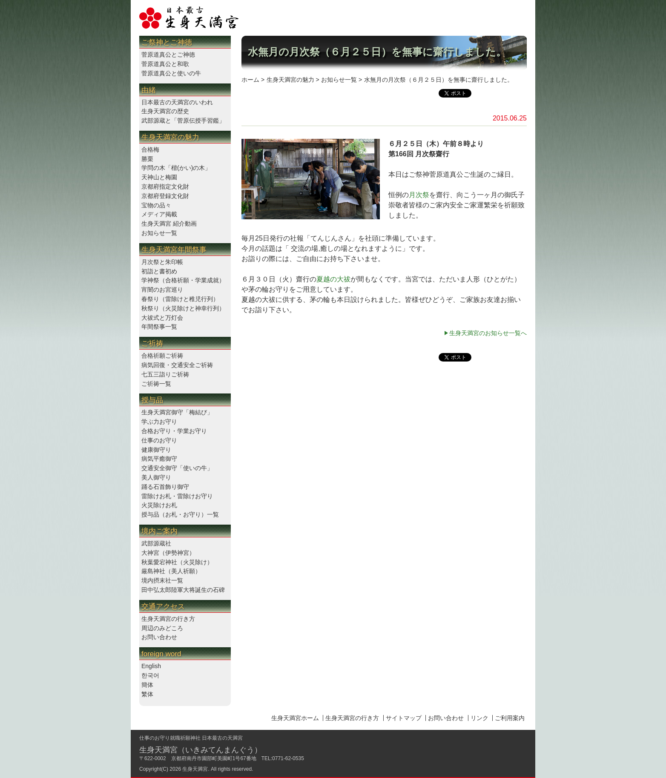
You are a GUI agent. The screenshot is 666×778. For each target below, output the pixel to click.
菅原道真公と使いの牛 (171, 73)
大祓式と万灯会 (162, 317)
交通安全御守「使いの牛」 (177, 468)
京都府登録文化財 (165, 195)
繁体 (147, 694)
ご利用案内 (510, 718)
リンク (479, 718)
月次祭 (419, 194)
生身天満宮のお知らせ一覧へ (488, 333)
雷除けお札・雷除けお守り (177, 496)
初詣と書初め (159, 271)
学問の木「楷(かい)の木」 (176, 167)
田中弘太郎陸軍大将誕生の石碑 (183, 589)
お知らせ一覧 (159, 233)
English (151, 666)
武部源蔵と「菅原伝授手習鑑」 (183, 120)
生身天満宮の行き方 (168, 618)
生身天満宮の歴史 (165, 111)
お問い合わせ (159, 637)
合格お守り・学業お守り (174, 431)
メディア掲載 (159, 214)
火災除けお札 (159, 505)
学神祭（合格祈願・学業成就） (183, 280)
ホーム (250, 79)
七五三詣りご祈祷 (165, 374)
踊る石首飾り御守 (165, 486)
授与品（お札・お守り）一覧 (180, 514)
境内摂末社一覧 (162, 580)
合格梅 (150, 149)
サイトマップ (404, 718)
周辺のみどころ (162, 628)
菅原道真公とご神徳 (168, 54)
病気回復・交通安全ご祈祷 (177, 365)
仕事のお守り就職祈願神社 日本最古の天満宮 (191, 738)
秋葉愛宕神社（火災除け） (177, 562)
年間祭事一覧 (159, 326)
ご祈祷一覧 (156, 383)
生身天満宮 (195, 769)
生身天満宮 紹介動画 (169, 223)
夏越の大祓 (333, 279)
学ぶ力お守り (159, 421)
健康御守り (156, 449)
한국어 (150, 675)
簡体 (147, 684)
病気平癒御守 (159, 458)
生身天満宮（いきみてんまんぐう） (200, 750)
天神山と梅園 (159, 177)
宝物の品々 (156, 205)
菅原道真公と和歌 (165, 63)
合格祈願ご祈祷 (162, 355)
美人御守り (156, 477)
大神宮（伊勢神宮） (168, 552)
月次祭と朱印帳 (162, 261)
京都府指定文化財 (165, 186)
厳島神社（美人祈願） (171, 571)
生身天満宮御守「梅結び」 (177, 412)
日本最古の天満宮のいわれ (177, 102)
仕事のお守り (159, 440)
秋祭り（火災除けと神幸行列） (183, 308)
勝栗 (147, 158)
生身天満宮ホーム (295, 718)
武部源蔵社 (156, 543)
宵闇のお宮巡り (162, 289)
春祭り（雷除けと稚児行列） (180, 299)
